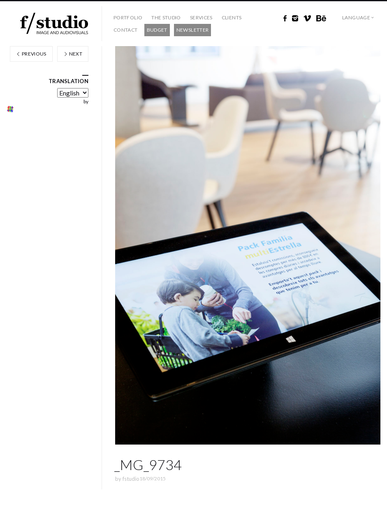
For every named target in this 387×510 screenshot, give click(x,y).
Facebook (285, 18)
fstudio (131, 478)
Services (201, 17)
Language (356, 17)
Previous (31, 54)
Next (72, 54)
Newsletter (192, 30)
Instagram (295, 18)
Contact (126, 30)
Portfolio (128, 17)
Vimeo (307, 18)
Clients (232, 17)
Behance (321, 18)
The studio (166, 17)
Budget (157, 30)
